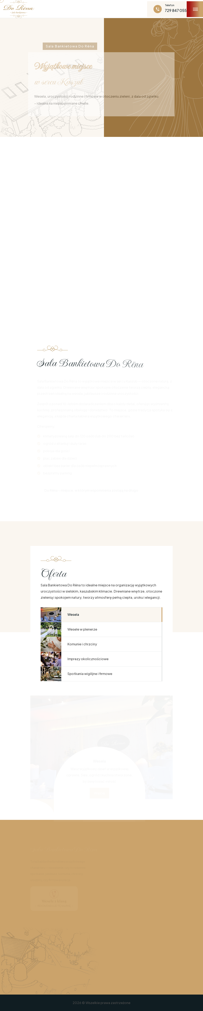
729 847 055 (176, 10)
